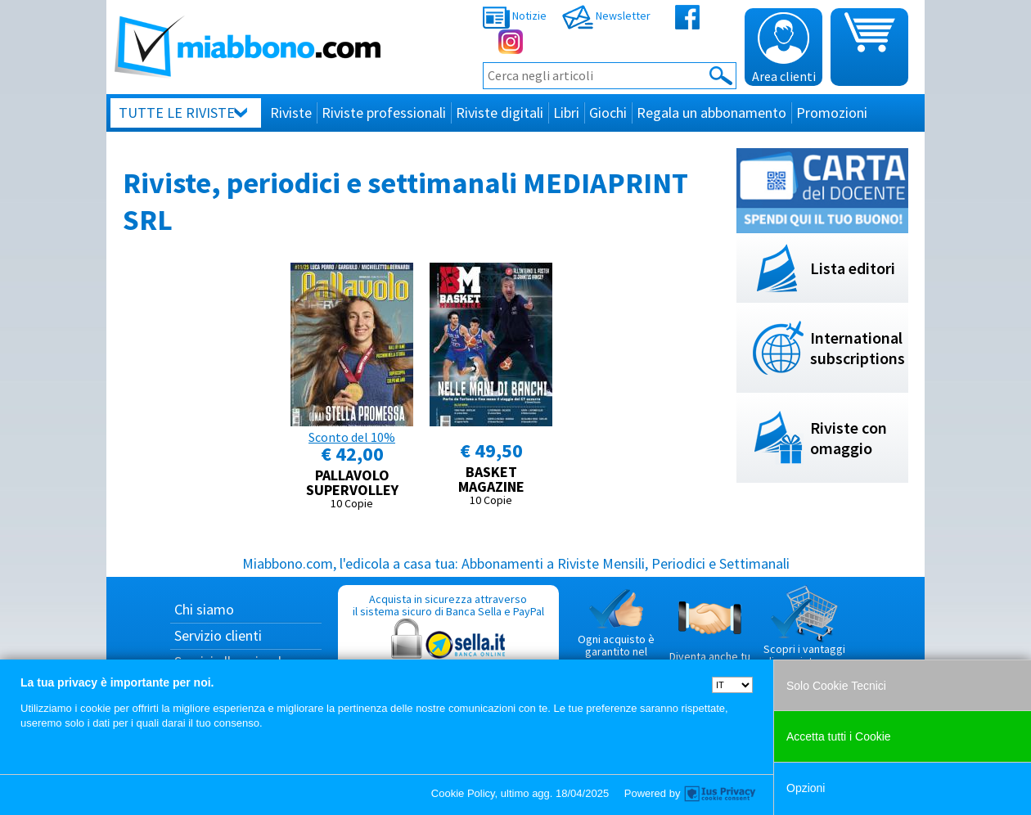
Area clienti (784, 48)
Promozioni (831, 112)
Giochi (608, 112)
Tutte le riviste (177, 112)
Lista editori (852, 268)
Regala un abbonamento (711, 112)
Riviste (291, 112)
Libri (566, 112)
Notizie (515, 15)
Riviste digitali (499, 112)
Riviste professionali (384, 112)
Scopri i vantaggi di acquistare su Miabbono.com (804, 633)
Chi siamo (204, 609)
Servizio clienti (218, 635)
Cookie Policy (463, 793)
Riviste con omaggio (848, 437)
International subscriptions (857, 347)
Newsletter (606, 15)
